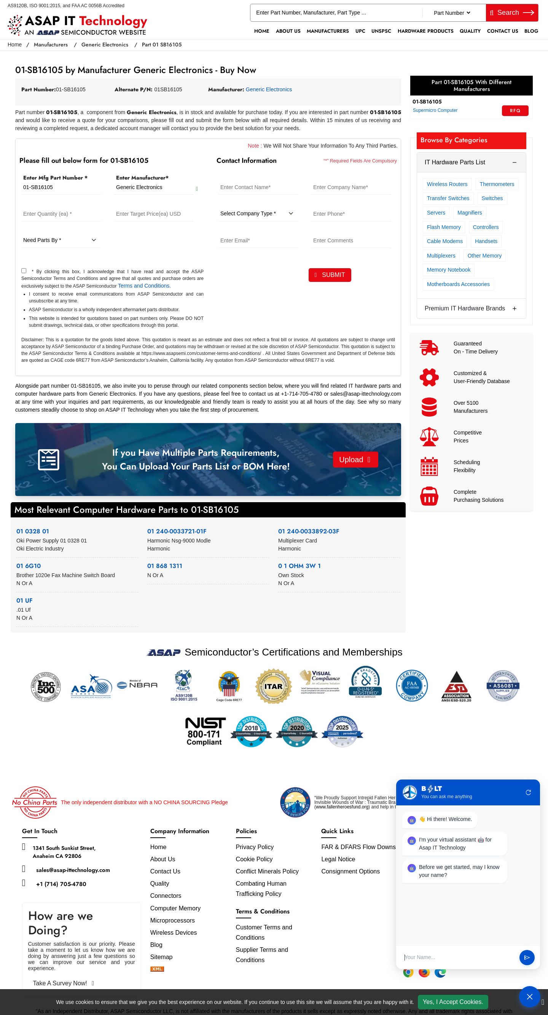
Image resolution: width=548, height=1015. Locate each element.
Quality (470, 31)
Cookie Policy (254, 859)
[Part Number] (452, 12)
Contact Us (502, 31)
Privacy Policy (255, 847)
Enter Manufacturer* (142, 177)
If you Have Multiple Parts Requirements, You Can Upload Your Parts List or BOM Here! (196, 459)
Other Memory (485, 256)
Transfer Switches (448, 198)
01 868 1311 (164, 566)
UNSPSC (381, 31)
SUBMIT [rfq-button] (330, 275)
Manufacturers (328, 31)
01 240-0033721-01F (177, 531)
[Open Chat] (529, 996)
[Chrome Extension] (408, 972)
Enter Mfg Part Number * (55, 177)
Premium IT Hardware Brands (465, 308)
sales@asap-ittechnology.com (73, 870)
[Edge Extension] (440, 972)
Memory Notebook (448, 270)
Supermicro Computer (435, 110)
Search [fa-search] (512, 12)
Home (261, 31)
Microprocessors (172, 920)
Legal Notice (338, 859)
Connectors (166, 895)
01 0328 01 (32, 531)
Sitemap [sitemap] (164, 957)
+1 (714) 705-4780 (61, 884)
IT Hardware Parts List (455, 162)
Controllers (486, 227)
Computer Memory (175, 908)
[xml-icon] (157, 969)
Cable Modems (445, 241)
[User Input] (458, 957)
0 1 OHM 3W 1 (299, 566)
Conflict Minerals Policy (267, 871)
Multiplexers (441, 256)
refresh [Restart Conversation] (528, 792)
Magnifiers (469, 213)
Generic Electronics (104, 44)
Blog (531, 31)
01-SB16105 (427, 101)
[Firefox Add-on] (424, 972)
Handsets (486, 241)
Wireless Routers (447, 184)
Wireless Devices (173, 932)
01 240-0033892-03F (308, 531)
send (527, 957)
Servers (436, 213)
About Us (288, 31)
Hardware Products (426, 31)
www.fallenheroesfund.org (342, 807)
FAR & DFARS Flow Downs (358, 847)
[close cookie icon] (543, 1002)
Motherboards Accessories (458, 284)
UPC (360, 31)
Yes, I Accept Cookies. (453, 1002)
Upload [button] (354, 459)
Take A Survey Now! (63, 983)
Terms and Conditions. (144, 286)
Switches (492, 198)
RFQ (515, 110)
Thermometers (497, 184)
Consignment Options (350, 871)
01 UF (24, 600)
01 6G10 (28, 566)
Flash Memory (444, 227)
